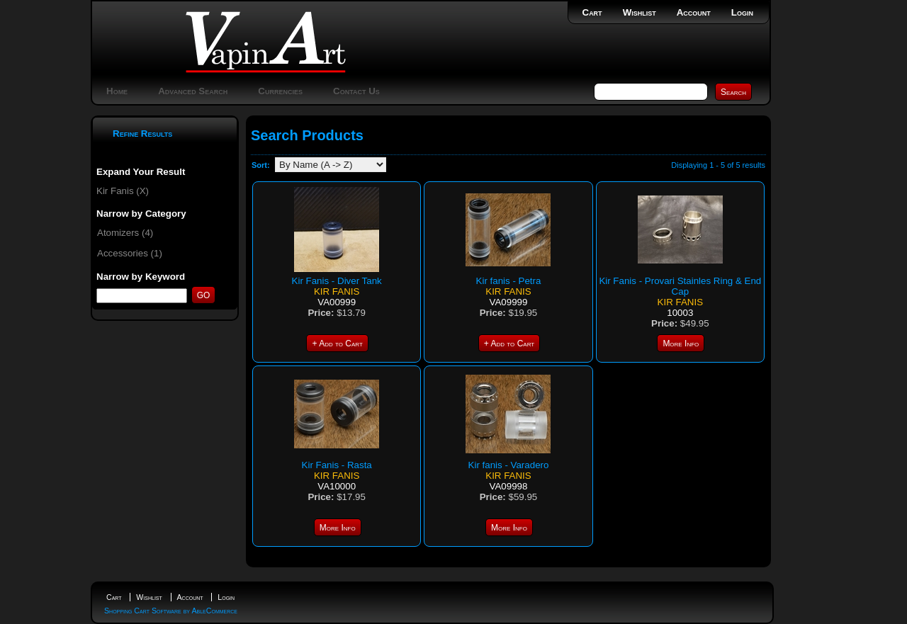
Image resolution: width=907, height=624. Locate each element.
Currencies (280, 91)
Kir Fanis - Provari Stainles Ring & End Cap (680, 286)
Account (694, 12)
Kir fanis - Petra (508, 281)
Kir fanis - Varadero (508, 465)
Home (117, 91)
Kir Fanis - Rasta (337, 465)
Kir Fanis (336, 291)
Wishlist (639, 12)
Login (742, 12)
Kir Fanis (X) (122, 191)
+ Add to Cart (337, 343)
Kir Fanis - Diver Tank (337, 281)
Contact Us (356, 91)
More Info (681, 343)
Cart (592, 12)
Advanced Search (192, 91)
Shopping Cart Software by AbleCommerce (170, 610)
